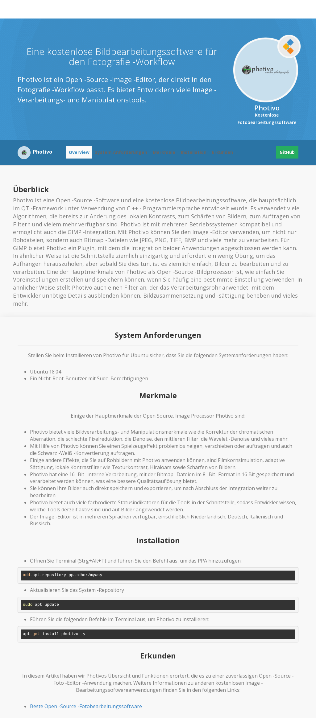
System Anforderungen (121, 152)
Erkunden (222, 152)
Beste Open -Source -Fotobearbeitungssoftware (86, 706)
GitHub (287, 152)
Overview (79, 152)
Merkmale (164, 152)
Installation (193, 152)
